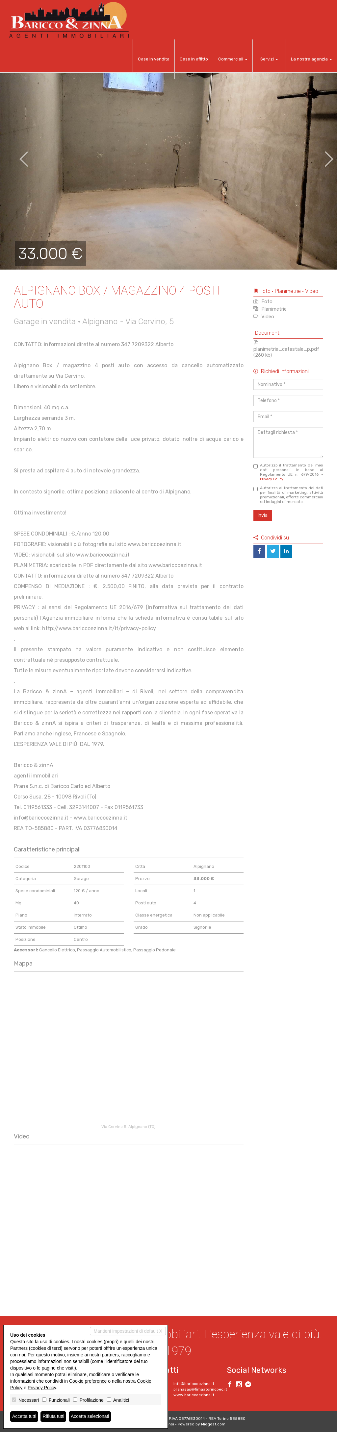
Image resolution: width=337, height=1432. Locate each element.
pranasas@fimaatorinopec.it (200, 1389)
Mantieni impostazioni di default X (127, 1331)
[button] (17, 154)
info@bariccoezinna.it (193, 1383)
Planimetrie (270, 309)
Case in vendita (153, 59)
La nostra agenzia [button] (311, 59)
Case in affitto (194, 59)
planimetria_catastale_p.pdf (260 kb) (286, 349)
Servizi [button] (269, 59)
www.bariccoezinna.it (193, 1395)
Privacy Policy (271, 479)
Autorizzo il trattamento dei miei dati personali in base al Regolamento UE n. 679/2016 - (288, 472)
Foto (262, 301)
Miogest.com (213, 1424)
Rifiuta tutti (54, 1416)
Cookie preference (88, 1381)
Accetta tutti (24, 1416)
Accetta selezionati (90, 1416)
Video (263, 317)
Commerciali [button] (232, 59)
